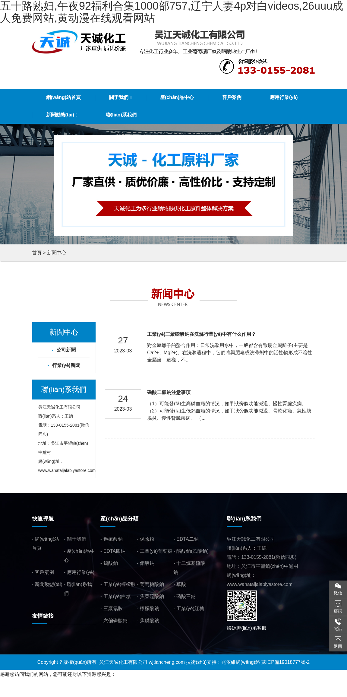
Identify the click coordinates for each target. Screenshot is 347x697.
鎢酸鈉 (110, 563)
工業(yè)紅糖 (190, 608)
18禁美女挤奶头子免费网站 (29, 692)
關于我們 (76, 539)
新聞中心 (56, 252)
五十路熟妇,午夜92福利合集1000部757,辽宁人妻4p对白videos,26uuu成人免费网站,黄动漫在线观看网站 (110, 683)
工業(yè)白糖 (117, 596)
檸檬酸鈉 (149, 608)
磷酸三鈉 (186, 596)
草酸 (181, 584)
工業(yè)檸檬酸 (119, 584)
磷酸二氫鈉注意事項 (169, 392)
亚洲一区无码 (74, 692)
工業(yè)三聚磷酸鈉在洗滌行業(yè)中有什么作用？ (201, 334)
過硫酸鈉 (113, 539)
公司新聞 (66, 349)
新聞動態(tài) (48, 584)
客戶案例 (44, 572)
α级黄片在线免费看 (162, 692)
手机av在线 (102, 692)
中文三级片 (128, 692)
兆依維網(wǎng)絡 (240, 662)
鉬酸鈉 (147, 563)
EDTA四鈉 (114, 551)
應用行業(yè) (81, 572)
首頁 (37, 252)
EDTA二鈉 (187, 539)
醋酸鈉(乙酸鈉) (192, 551)
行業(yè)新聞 (66, 365)
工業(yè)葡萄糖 (156, 551)
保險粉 (147, 539)
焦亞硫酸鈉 (152, 596)
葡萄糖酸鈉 (152, 584)
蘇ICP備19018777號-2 (285, 662)
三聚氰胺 (113, 608)
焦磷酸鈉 (149, 620)
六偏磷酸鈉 (115, 620)
